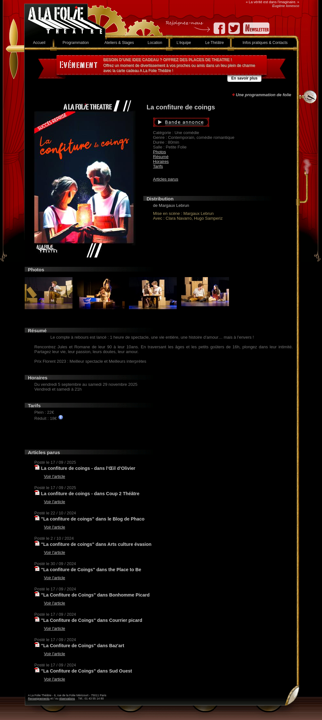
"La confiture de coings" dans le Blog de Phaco (93, 518)
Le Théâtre (214, 42)
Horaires (161, 161)
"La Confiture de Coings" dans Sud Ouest (86, 670)
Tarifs (158, 166)
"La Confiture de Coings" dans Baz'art (82, 645)
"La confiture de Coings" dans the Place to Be (91, 569)
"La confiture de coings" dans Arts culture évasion (96, 544)
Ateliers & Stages (119, 42)
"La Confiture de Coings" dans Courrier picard (91, 620)
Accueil (39, 42)
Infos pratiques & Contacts (265, 42)
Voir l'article (54, 476)
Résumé (160, 156)
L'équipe (184, 42)
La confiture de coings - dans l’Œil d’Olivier (88, 468)
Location (155, 42)
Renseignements (39, 698)
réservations (67, 698)
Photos (159, 151)
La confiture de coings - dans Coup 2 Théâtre (90, 493)
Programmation (76, 42)
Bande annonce (211, 122)
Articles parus (165, 179)
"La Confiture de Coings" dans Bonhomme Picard (95, 594)
